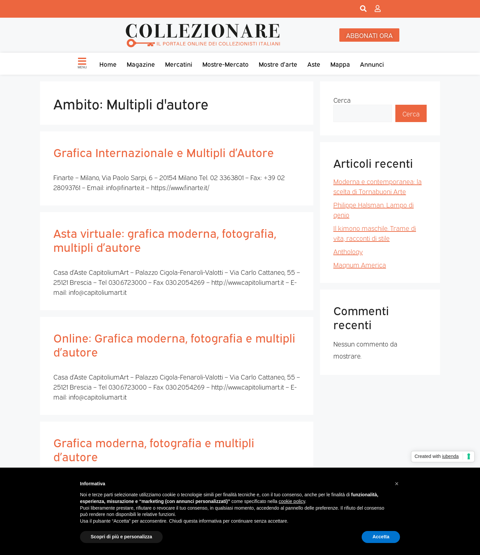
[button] (396, 483)
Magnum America (359, 264)
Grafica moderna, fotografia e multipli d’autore (153, 449)
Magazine (141, 63)
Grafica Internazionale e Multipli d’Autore (163, 152)
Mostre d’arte (278, 63)
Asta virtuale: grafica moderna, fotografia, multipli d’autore (164, 239)
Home (108, 63)
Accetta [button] (380, 536)
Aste (313, 63)
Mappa (340, 63)
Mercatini (178, 63)
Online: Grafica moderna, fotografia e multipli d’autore (174, 344)
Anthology (348, 251)
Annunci (372, 63)
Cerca (342, 99)
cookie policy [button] (292, 501)
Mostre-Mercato (225, 63)
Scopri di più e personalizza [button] (121, 536)
